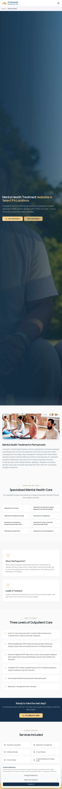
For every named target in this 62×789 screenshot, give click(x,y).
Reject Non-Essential (31, 780)
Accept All (31, 784)
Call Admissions (13, 219)
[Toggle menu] (58, 3)
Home (3, 8)
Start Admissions (33, 219)
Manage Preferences (31, 775)
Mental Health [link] (12, 8)
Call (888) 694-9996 (31, 715)
